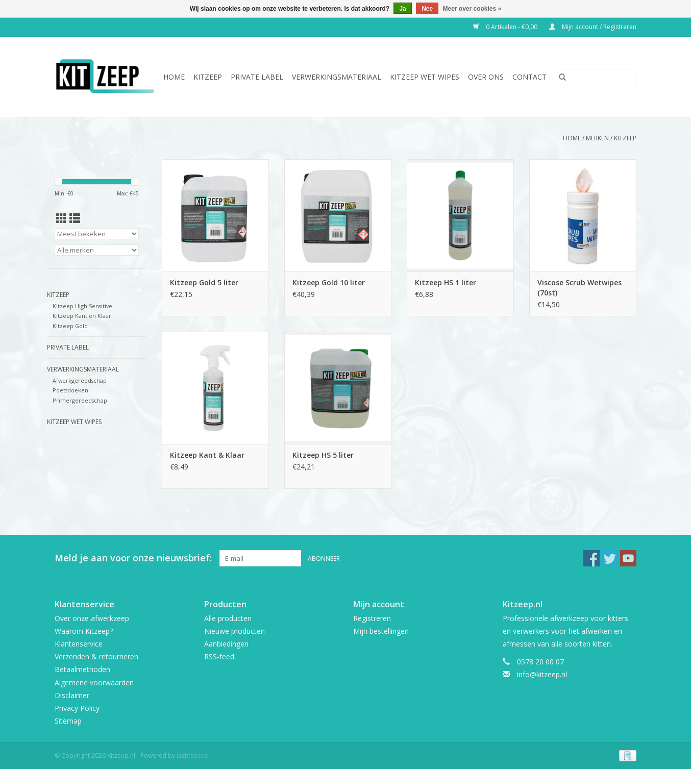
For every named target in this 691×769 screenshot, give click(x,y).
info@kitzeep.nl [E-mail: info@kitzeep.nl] (542, 674)
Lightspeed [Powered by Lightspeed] (193, 755)
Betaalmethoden (82, 669)
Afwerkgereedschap (80, 380)
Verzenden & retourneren (96, 656)
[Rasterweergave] (61, 218)
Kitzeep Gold (70, 326)
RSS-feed (219, 656)
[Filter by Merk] (97, 250)
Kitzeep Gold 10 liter (328, 282)
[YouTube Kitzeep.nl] (628, 558)
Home (174, 77)
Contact (529, 77)
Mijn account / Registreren (592, 26)
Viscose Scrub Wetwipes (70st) (579, 287)
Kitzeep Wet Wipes (424, 77)
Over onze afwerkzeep (92, 618)
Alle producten (228, 618)
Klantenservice (79, 644)
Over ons (486, 77)
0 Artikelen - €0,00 (506, 26)
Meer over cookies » (472, 8)
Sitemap (68, 721)
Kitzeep (207, 77)
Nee (427, 8)
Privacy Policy (77, 708)
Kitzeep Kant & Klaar (207, 455)
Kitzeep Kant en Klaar (82, 315)
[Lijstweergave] (74, 218)
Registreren (372, 618)
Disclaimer (72, 695)
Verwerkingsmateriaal (336, 77)
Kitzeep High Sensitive (82, 306)
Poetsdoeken (70, 390)
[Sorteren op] (97, 233)
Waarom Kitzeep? (84, 631)
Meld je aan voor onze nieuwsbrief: (133, 558)
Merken (597, 138)
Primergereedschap (80, 400)
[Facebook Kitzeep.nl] (591, 558)
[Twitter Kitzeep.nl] (610, 558)
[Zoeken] (595, 77)
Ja (402, 8)
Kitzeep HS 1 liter (445, 282)
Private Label (257, 77)
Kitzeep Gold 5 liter (204, 282)
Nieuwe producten (234, 631)
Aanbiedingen (226, 644)
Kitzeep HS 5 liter (323, 455)
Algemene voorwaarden (94, 682)
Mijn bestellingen (381, 631)
